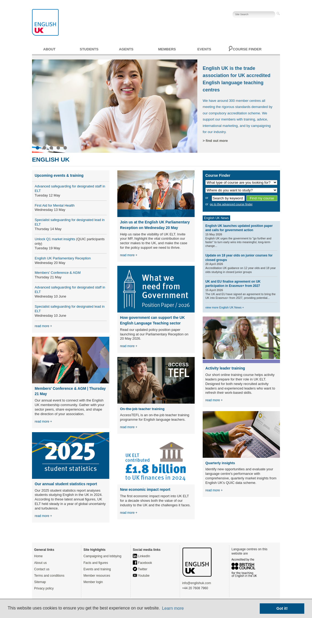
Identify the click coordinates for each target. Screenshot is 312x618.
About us (40, 563)
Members (167, 49)
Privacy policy (44, 588)
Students (89, 49)
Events (204, 49)
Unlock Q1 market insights (55, 239)
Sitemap (40, 582)
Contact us (41, 569)
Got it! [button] (282, 608)
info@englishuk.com (196, 583)
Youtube (141, 575)
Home (38, 556)
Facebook (142, 563)
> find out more (215, 141)
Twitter (140, 569)
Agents (126, 49)
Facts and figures (95, 563)
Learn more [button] (173, 608)
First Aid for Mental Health (55, 205)
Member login (93, 582)
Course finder (247, 49)
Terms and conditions (49, 575)
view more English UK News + (224, 307)
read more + (43, 326)
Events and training (97, 569)
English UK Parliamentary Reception (63, 258)
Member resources (96, 575)
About (49, 49)
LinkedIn (141, 556)
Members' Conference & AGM (58, 273)
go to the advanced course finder (231, 204)
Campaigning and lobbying (102, 556)
